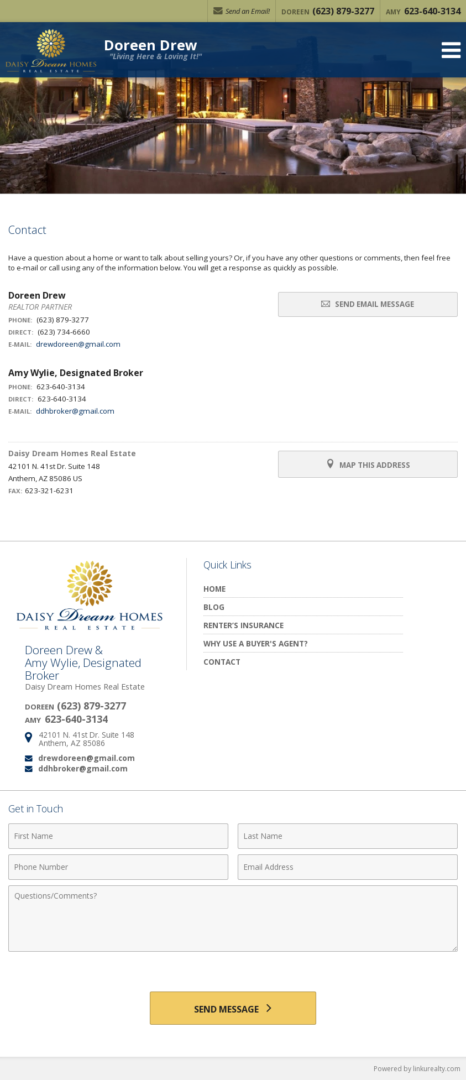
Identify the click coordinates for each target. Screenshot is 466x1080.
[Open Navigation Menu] (451, 50)
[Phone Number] (118, 867)
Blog (213, 607)
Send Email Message (367, 304)
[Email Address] (348, 867)
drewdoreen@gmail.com (78, 344)
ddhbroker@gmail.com (75, 411)
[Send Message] (233, 1008)
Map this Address (368, 464)
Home (214, 588)
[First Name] (118, 836)
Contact (221, 661)
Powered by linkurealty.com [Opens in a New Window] (417, 1068)
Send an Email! (241, 11)
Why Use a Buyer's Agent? (255, 643)
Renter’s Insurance (243, 625)
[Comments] (233, 918)
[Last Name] (348, 836)
